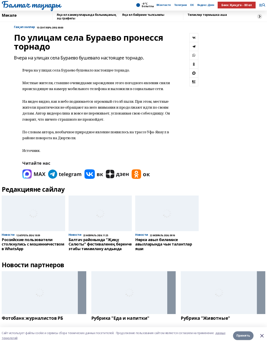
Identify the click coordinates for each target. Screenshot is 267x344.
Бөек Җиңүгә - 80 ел (236, 5)
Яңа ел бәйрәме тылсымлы (143, 15)
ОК (192, 5)
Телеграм (180, 5)
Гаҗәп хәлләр (24, 27)
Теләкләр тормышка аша (207, 15)
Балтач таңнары (31, 4)
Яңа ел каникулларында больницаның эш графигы (86, 16)
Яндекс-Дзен (205, 5)
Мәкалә (9, 15)
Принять (243, 335)
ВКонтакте (163, 5)
